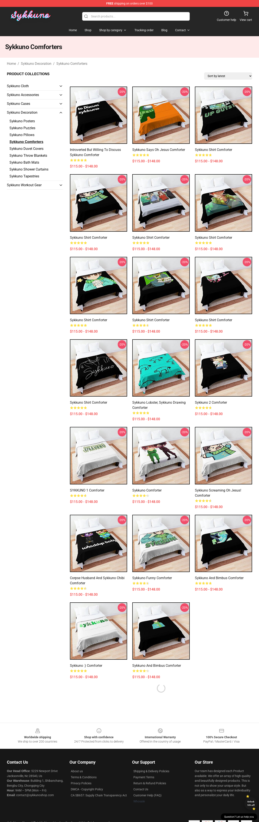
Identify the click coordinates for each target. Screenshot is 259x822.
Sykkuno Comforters (71, 64)
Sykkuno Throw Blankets (28, 156)
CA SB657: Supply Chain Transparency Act (99, 795)
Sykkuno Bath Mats (24, 162)
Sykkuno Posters (22, 121)
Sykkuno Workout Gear (24, 185)
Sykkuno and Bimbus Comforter (219, 578)
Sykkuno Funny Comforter (152, 578)
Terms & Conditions (84, 777)
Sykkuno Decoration (36, 64)
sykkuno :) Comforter (86, 666)
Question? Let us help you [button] (239, 816)
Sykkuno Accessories (23, 95)
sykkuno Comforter (147, 490)
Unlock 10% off (251, 803)
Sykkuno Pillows (21, 135)
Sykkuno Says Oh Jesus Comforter (158, 150)
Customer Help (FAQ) (147, 795)
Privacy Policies (81, 783)
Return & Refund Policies (149, 783)
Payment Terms (143, 777)
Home (11, 64)
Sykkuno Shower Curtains (28, 169)
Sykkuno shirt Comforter (213, 150)
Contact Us (140, 789)
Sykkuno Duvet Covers (26, 149)
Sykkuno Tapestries (24, 176)
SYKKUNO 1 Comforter (87, 490)
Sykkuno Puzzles (22, 128)
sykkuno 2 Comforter (211, 402)
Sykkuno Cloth (18, 86)
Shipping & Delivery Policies (151, 771)
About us (77, 771)
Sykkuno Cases (18, 104)
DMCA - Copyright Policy (87, 789)
